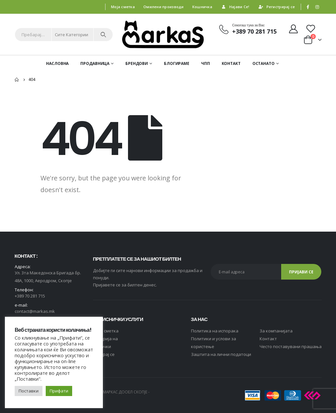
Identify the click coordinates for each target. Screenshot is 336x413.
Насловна (57, 63)
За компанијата (276, 331)
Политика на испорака (214, 331)
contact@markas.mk (35, 311)
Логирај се (104, 354)
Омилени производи (163, 6)
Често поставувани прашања (291, 346)
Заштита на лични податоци (221, 354)
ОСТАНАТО (263, 63)
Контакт (231, 63)
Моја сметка (123, 6)
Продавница (94, 63)
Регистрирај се (276, 6)
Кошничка (202, 6)
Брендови (136, 63)
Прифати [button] (59, 391)
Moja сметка (106, 331)
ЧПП (205, 63)
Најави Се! (235, 6)
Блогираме (176, 63)
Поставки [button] (29, 391)
